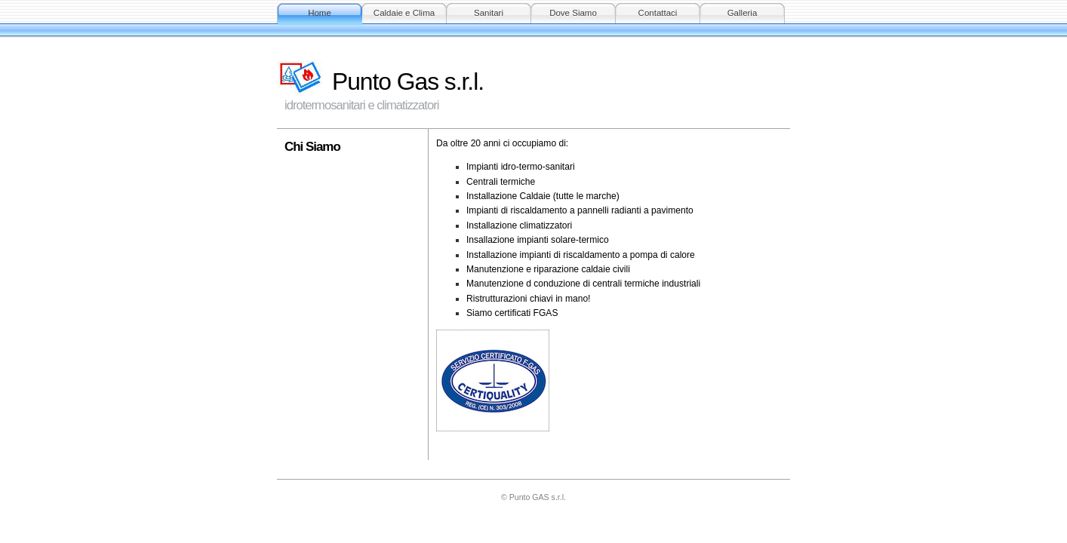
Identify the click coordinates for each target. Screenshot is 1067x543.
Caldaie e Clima (404, 12)
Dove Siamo (573, 12)
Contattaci (658, 12)
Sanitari (488, 12)
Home (319, 12)
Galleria (742, 12)
